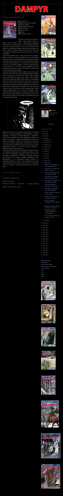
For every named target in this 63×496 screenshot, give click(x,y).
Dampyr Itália (44, 262)
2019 (44, 230)
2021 (44, 225)
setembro (46, 147)
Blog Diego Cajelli (45, 260)
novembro (47, 142)
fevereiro (46, 162)
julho (45, 151)
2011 (44, 248)
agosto (46, 149)
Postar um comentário (8, 181)
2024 (44, 136)
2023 (44, 138)
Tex (42, 272)
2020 (44, 227)
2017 (44, 234)
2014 (44, 241)
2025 (44, 133)
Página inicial (21, 183)
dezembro (47, 140)
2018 (44, 232)
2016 (44, 236)
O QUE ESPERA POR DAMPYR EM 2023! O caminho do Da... (50, 211)
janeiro (46, 220)
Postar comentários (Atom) (14, 186)
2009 (44, 252)
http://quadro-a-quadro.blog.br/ (48, 266)
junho (45, 153)
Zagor (42, 276)
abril (45, 158)
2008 (44, 254)
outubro (46, 144)
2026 (44, 131)
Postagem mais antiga (32, 183)
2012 (44, 245)
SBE (42, 270)
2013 (44, 243)
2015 (44, 239)
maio (45, 156)
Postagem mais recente (9, 183)
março (46, 160)
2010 (44, 250)
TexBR (42, 274)
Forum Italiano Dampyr (47, 264)
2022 (44, 223)
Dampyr (53, 110)
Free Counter (51, 124)
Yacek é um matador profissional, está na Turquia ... (51, 202)
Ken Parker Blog (45, 268)
